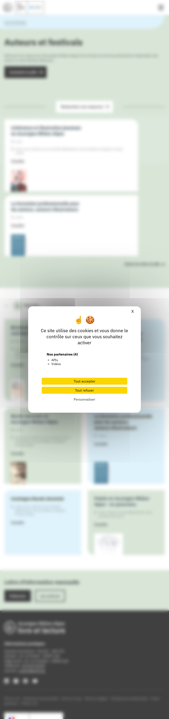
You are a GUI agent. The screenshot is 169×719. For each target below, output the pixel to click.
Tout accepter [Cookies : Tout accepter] (84, 381)
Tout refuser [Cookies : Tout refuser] (84, 390)
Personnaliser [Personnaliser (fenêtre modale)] (84, 399)
